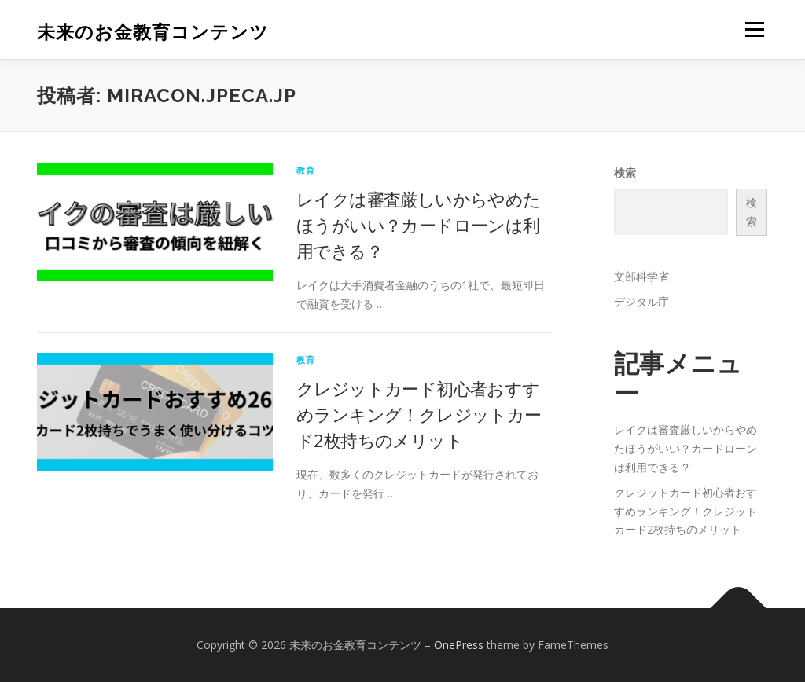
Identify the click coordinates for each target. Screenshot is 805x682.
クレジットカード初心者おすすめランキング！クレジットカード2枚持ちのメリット (419, 414)
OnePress (458, 644)
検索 (625, 172)
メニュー (754, 29)
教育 (305, 170)
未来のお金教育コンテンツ (153, 31)
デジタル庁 (641, 301)
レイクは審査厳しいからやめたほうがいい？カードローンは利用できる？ (418, 224)
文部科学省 (641, 276)
